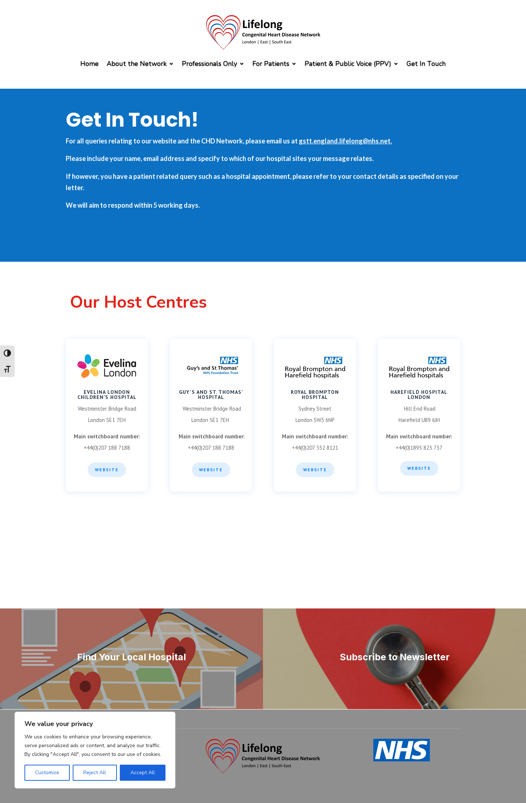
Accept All (142, 772)
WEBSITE (211, 469)
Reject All (94, 772)
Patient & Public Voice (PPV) (348, 63)
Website (107, 469)
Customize (47, 772)
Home (89, 63)
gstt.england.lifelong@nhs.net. (345, 141)
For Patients (270, 63)
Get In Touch (426, 63)
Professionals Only (209, 63)
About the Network (137, 63)
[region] (95, 750)
